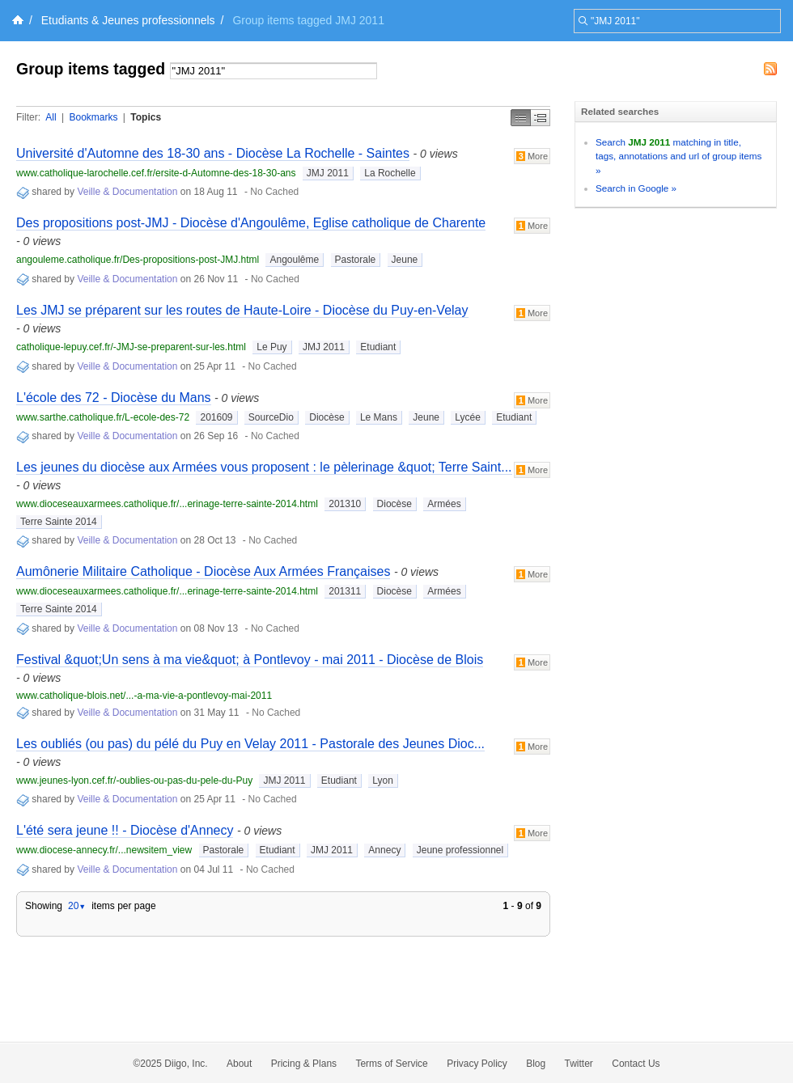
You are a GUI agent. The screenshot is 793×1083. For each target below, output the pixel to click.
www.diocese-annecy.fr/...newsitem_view (104, 850)
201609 (216, 417)
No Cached (274, 191)
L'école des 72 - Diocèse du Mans (113, 397)
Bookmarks (93, 117)
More (532, 156)
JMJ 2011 (328, 173)
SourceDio (271, 417)
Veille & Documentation (127, 191)
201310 (345, 504)
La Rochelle (389, 173)
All (50, 117)
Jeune (405, 259)
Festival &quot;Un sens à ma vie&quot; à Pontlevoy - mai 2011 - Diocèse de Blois (249, 659)
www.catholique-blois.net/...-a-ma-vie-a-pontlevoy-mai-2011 (144, 695)
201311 (345, 591)
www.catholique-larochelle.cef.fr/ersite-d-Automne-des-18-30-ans (156, 173)
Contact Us (635, 1063)
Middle (540, 117)
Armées (443, 504)
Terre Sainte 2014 (58, 521)
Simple (521, 117)
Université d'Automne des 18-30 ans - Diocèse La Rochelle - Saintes (212, 153)
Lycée (468, 417)
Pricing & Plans (304, 1063)
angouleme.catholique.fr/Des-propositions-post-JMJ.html (137, 259)
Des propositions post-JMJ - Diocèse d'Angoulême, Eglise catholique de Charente (251, 223)
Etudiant (378, 347)
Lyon (382, 780)
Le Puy (271, 347)
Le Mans (378, 417)
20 (77, 906)
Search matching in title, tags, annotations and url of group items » (678, 156)
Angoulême (294, 259)
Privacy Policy (477, 1063)
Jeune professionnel (460, 850)
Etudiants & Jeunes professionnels (128, 20)
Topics (145, 117)
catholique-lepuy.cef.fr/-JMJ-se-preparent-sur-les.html (131, 347)
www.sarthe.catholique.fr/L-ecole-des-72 (102, 417)
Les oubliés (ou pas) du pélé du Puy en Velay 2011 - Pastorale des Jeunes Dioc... (250, 744)
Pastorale (355, 259)
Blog (535, 1063)
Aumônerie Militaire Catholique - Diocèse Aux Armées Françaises (203, 571)
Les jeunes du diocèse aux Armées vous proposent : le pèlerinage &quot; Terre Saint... (264, 467)
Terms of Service (391, 1063)
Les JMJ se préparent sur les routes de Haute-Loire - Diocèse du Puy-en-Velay (242, 310)
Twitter (579, 1063)
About (239, 1063)
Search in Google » (636, 188)
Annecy (384, 850)
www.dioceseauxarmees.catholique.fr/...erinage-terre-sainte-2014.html (167, 504)
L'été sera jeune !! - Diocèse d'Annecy (124, 830)
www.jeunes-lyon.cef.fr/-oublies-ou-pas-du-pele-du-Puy (134, 780)
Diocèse (326, 417)
